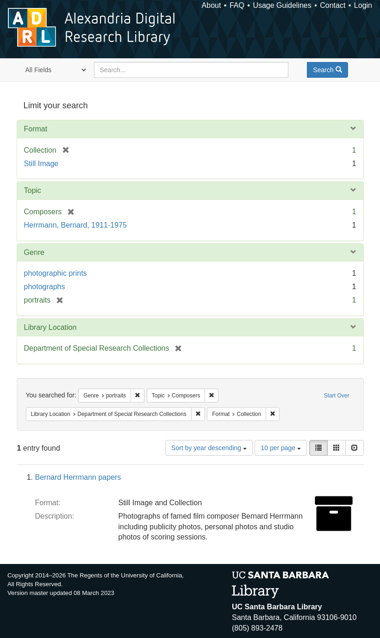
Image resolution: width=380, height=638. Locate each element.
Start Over (336, 395)
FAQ (237, 5)
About (211, 5)
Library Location (50, 327)
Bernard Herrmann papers (78, 477)
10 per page (281, 448)
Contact (332, 5)
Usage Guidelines (282, 5)
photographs (44, 287)
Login (363, 5)
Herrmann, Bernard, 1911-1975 (75, 225)
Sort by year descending (209, 448)
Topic (32, 190)
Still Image (41, 163)
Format (36, 129)
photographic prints (55, 273)
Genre (34, 252)
